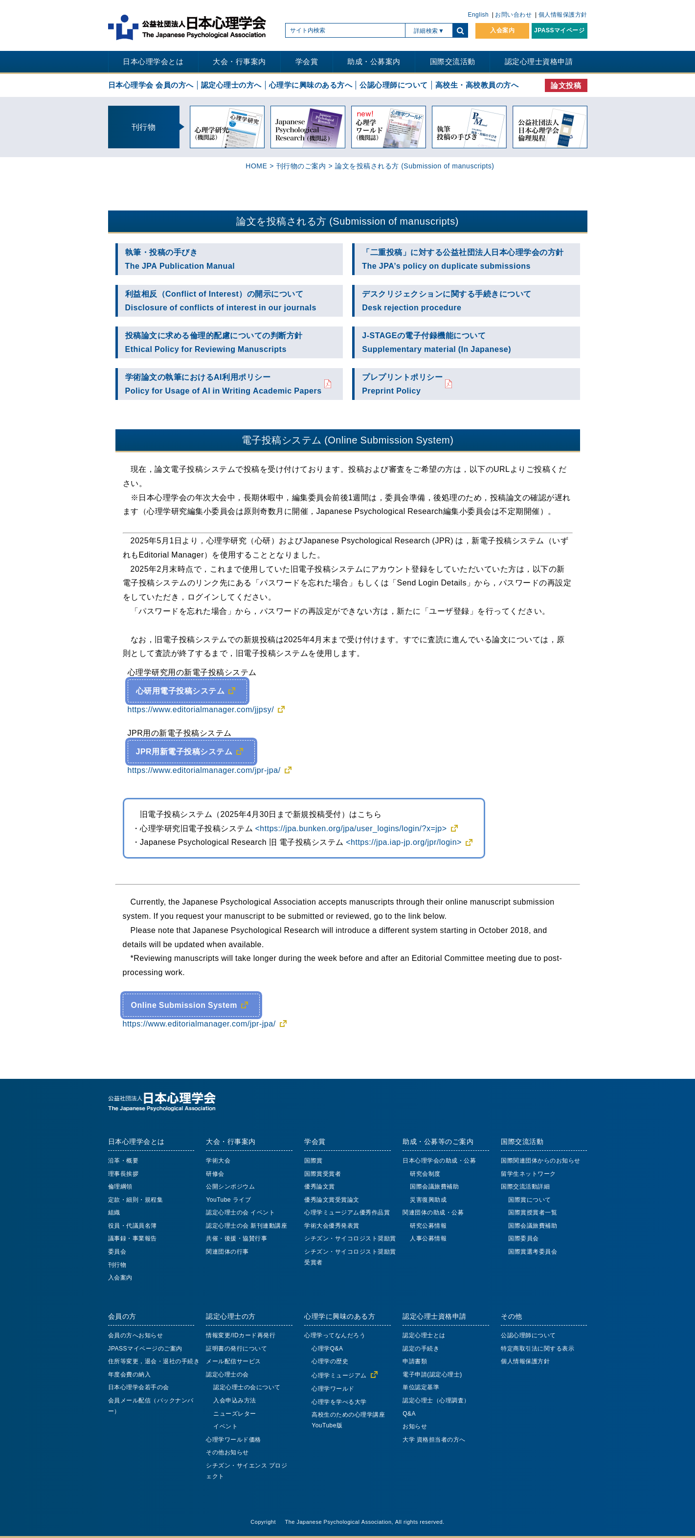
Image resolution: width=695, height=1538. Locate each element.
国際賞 (313, 1161)
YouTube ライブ (228, 1200)
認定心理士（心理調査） (436, 1400)
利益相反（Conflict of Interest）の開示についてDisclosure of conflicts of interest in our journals (220, 301)
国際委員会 (523, 1238)
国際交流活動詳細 (525, 1186)
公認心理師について (393, 85)
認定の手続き (421, 1349)
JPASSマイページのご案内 (145, 1349)
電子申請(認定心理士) (432, 1374)
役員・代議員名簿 (132, 1226)
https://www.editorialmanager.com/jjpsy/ (201, 709)
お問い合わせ (513, 15)
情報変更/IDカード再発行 (240, 1335)
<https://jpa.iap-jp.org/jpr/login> (404, 842)
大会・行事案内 (239, 61)
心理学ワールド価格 (233, 1440)
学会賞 (306, 61)
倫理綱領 (120, 1186)
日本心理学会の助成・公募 (439, 1161)
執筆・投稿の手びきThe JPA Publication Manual (180, 259)
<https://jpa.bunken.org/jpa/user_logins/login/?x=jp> (351, 828)
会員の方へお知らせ (135, 1335)
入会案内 (502, 30)
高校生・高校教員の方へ (477, 85)
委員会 (117, 1252)
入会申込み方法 (234, 1400)
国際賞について (529, 1200)
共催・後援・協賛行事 (236, 1238)
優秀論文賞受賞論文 (331, 1200)
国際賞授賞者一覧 (532, 1212)
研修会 (215, 1174)
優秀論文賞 (319, 1186)
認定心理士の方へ (231, 85)
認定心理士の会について (247, 1387)
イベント (225, 1426)
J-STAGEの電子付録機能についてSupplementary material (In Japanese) (436, 342)
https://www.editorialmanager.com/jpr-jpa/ (204, 770)
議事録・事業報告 (132, 1238)
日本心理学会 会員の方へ (151, 85)
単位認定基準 (421, 1387)
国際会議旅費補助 (434, 1186)
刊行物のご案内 (301, 166)
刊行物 (117, 1265)
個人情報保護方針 (562, 15)
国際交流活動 (452, 61)
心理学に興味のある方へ (311, 85)
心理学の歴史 (330, 1361)
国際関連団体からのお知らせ (541, 1161)
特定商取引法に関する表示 (537, 1349)
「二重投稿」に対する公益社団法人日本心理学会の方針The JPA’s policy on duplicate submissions (463, 259)
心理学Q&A (327, 1349)
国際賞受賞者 (322, 1174)
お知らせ (415, 1426)
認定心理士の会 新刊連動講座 (246, 1226)
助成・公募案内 (374, 61)
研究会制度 (425, 1174)
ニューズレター (234, 1414)
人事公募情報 (428, 1238)
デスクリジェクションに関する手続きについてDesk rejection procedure (447, 301)
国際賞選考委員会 (532, 1252)
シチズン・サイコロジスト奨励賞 (350, 1238)
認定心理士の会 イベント (240, 1212)
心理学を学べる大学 (339, 1402)
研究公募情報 (428, 1226)
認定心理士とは (424, 1335)
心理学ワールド (333, 1389)
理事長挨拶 (123, 1174)
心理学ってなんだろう (334, 1335)
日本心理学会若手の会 (138, 1387)
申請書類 (415, 1361)
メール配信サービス (233, 1361)
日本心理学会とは (153, 61)
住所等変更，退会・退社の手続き (154, 1361)
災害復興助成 (428, 1200)
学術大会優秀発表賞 (331, 1226)
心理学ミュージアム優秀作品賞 (347, 1212)
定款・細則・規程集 (135, 1200)
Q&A (409, 1414)
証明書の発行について (236, 1349)
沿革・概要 (123, 1161)
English (478, 15)
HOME (256, 166)
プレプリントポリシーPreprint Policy (402, 384)
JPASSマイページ (559, 30)
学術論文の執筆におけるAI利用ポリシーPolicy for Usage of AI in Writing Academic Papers (223, 384)
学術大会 (218, 1161)
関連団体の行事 (227, 1252)
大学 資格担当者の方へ (434, 1440)
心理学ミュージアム (339, 1375)
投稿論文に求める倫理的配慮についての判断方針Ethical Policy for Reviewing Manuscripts (214, 342)
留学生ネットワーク (528, 1174)
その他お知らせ (227, 1452)
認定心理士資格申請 (539, 61)
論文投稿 (566, 85)
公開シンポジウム (230, 1186)
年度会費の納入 (129, 1374)
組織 (114, 1212)
